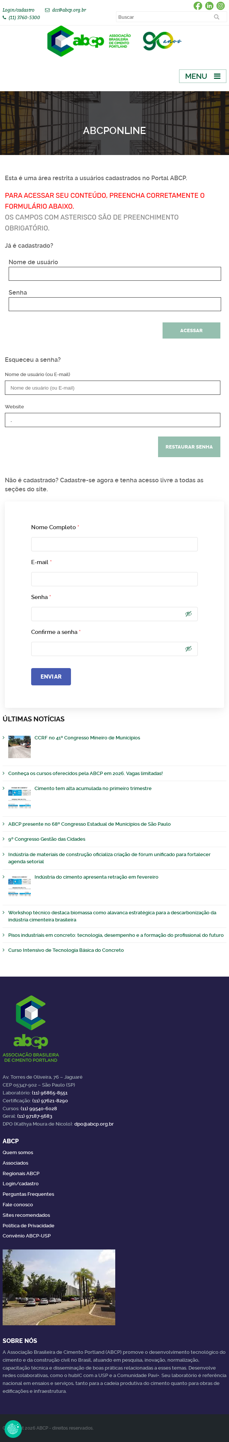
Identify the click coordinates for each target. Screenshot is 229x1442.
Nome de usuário (33, 262)
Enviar (51, 676)
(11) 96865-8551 (50, 1093)
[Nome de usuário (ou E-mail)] (112, 388)
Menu (196, 76)
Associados (15, 1163)
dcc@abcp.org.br (69, 10)
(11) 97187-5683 (34, 1116)
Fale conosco (18, 1204)
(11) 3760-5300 (24, 17)
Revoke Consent (13, 1428)
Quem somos (18, 1152)
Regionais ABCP (21, 1173)
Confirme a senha (56, 632)
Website (14, 406)
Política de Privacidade (28, 1225)
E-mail (41, 562)
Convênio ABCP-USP (27, 1236)
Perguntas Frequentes (28, 1194)
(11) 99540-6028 (39, 1108)
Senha (18, 292)
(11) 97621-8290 (50, 1100)
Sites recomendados (26, 1215)
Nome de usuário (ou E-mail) (37, 374)
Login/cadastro (19, 10)
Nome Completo (55, 527)
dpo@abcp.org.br (94, 1124)
